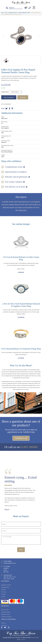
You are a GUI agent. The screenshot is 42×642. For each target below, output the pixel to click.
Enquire (23, 97)
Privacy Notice (35, 637)
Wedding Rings (5, 587)
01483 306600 (28, 447)
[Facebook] (2, 627)
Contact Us (21, 438)
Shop (6, 12)
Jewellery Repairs (5, 612)
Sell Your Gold (5, 609)
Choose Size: (5, 92)
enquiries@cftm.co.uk (10, 563)
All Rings (3, 589)
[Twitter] (6, 627)
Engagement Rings (12, 12)
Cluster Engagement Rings (24, 12)
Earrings (3, 594)
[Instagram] (8, 627)
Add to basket (9, 97)
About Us (3, 623)
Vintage (3, 596)
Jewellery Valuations (6, 616)
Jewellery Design (5, 614)
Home (2, 12)
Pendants (3, 592)
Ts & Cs (23, 639)
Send (21, 550)
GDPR (18, 639)
